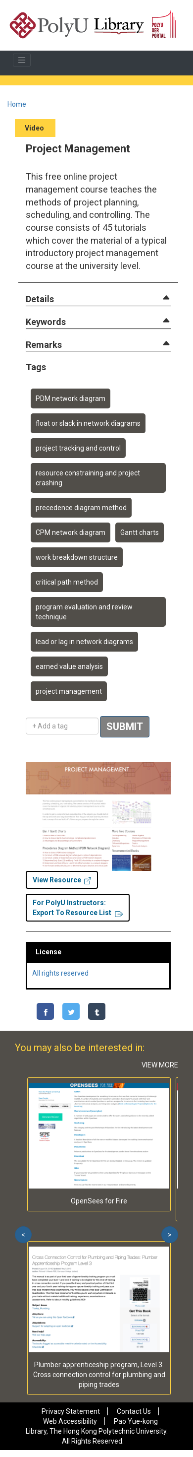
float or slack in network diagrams (88, 423)
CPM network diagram (70, 532)
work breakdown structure (77, 557)
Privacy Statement (71, 1411)
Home (16, 104)
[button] (40, 299)
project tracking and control (78, 448)
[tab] (98, 299)
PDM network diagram (70, 398)
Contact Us (134, 1411)
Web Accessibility (70, 1421)
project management (69, 691)
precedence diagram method (81, 508)
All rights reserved (60, 973)
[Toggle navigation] (22, 60)
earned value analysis (69, 666)
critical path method (67, 582)
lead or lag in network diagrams (84, 642)
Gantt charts (139, 532)
